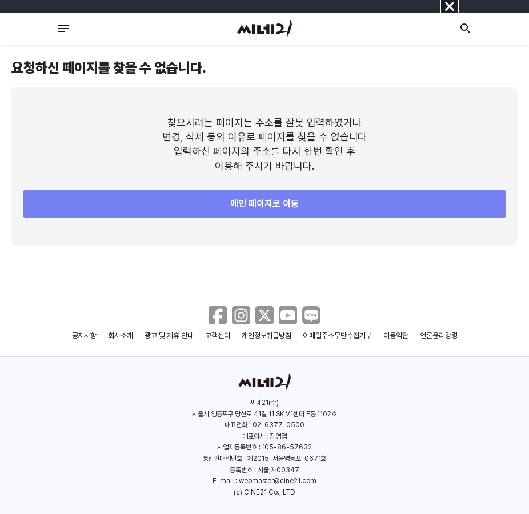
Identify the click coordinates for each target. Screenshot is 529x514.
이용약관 (395, 335)
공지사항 (84, 335)
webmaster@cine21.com (277, 481)
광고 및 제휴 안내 (169, 335)
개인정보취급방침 (267, 335)
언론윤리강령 (439, 335)
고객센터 (217, 335)
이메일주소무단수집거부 (337, 335)
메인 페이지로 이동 (264, 203)
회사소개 (120, 335)
